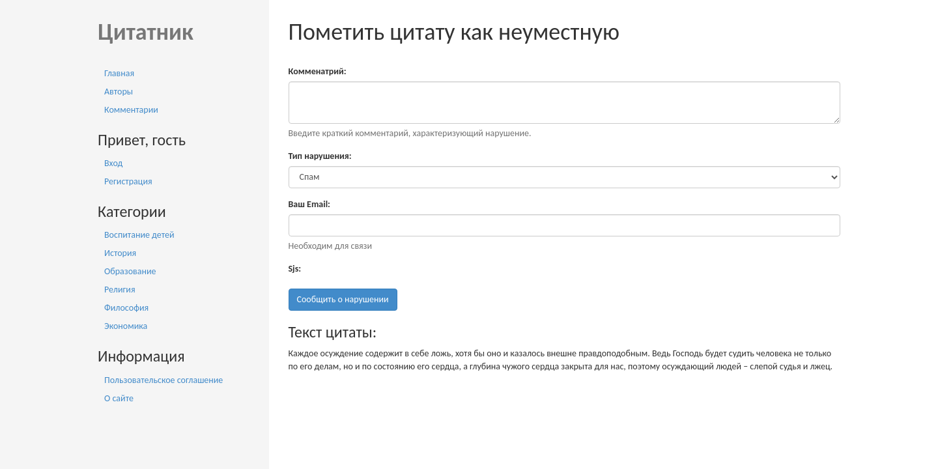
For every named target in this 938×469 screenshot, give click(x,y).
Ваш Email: (309, 204)
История (120, 253)
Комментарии (131, 109)
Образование (130, 271)
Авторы (118, 91)
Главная (119, 73)
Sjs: (295, 268)
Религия (119, 289)
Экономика (125, 326)
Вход (113, 163)
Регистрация (128, 181)
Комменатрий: (318, 71)
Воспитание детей (139, 234)
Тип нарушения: (320, 156)
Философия (126, 307)
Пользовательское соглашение (163, 380)
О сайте (119, 398)
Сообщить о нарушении (343, 299)
